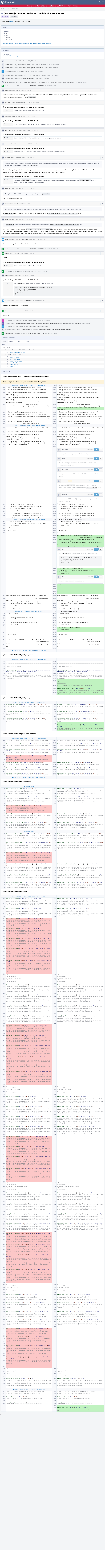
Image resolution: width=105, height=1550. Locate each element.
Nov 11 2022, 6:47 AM (33, 130)
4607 (6, 265)
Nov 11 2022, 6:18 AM (51, 86)
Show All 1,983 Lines (28, 777)
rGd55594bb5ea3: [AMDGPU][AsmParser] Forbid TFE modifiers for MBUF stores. (27, 43)
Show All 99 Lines (29, 611)
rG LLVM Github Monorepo (11, 56)
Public (15, 16)
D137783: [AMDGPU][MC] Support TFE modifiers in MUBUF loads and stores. (49, 82)
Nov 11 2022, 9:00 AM (39, 239)
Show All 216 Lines (29, 896)
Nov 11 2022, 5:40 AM (29, 61)
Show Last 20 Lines (40, 650)
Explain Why (86, 323)
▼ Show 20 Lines (41, 385)
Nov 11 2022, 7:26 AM (31, 144)
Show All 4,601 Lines (28, 650)
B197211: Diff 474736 (37, 86)
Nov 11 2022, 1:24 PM (28, 275)
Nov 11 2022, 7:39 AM (25, 204)
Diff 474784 (28, 239)
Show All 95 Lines (29, 702)
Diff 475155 (28, 301)
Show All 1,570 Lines (29, 425)
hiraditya (30, 67)
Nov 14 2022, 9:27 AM (51, 333)
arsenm (8, 37)
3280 (6, 110)
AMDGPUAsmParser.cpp (17, 352)
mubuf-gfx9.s (14, 364)
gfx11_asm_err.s (15, 359)
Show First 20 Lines (17, 385)
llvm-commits (25, 78)
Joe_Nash (9, 39)
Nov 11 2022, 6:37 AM (33, 102)
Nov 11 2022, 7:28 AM (28, 157)
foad (7, 35)
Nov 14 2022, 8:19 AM (44, 320)
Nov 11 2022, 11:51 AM (27, 253)
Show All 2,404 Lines (29, 738)
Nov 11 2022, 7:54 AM (28, 219)
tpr (34, 67)
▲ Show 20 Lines (17, 425)
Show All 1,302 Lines (29, 519)
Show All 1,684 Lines (29, 385)
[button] (103, 2)
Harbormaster (9, 86)
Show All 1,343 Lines (29, 659)
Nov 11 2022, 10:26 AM (51, 249)
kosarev (11, 21)
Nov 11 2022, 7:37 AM (28, 188)
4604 (6, 283)
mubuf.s (12, 366)
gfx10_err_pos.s (14, 357)
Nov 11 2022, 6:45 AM (29, 116)
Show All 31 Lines (29, 786)
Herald (7, 64)
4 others (40, 67)
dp (6, 33)
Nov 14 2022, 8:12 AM (27, 311)
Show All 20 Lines (29, 831)
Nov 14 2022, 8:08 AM (39, 301)
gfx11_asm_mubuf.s (16, 362)
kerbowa (24, 67)
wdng (32, 78)
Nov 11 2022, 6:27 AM (25, 90)
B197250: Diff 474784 (37, 249)
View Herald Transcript (39, 64)
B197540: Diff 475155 (37, 333)
